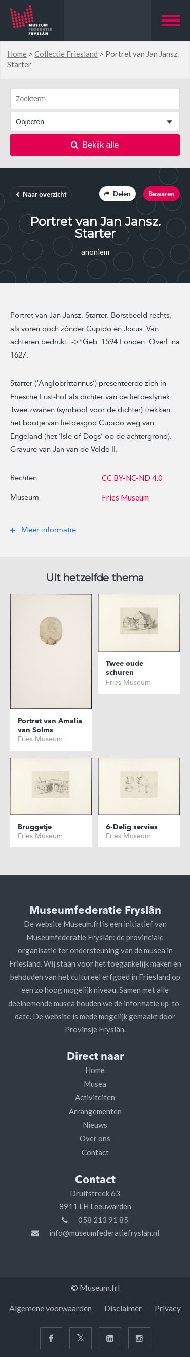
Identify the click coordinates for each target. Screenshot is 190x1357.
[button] (170, 20)
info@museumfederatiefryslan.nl (104, 1232)
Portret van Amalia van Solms (50, 726)
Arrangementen (95, 1111)
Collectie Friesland (66, 53)
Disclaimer (123, 1308)
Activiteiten (95, 1097)
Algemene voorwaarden (50, 1308)
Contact (95, 1152)
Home (17, 53)
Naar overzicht (41, 195)
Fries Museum (125, 497)
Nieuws (95, 1124)
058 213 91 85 (103, 1219)
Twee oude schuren (124, 668)
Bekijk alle (95, 144)
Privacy (168, 1308)
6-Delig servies (132, 827)
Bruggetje (35, 827)
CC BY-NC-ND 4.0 (132, 477)
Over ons (95, 1138)
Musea (95, 1083)
